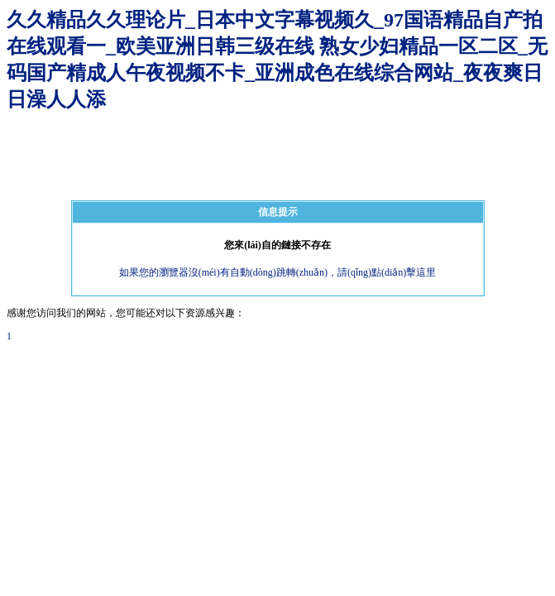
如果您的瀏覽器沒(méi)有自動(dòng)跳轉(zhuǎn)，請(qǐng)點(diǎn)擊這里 (278, 272)
